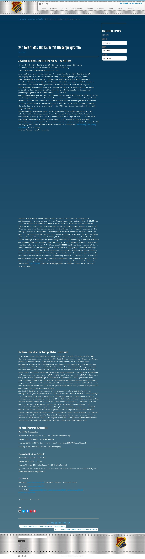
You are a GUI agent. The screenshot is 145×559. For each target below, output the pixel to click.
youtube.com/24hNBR (36, 486)
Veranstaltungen (76, 8)
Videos (119, 8)
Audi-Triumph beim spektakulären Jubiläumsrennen (76, 529)
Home (44, 8)
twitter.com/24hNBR (75, 490)
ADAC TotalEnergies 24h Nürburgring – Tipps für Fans (42, 526)
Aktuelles (53, 8)
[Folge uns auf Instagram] (47, 4)
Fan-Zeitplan (34, 263)
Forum (20, 550)
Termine (63, 8)
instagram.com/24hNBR (57, 490)
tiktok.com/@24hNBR (26, 492)
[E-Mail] (40, 4)
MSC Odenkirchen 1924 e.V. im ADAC (74, 556)
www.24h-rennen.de (35, 482)
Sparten (100, 8)
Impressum (22, 546)
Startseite (22, 19)
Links (140, 8)
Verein (90, 8)
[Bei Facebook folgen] (44, 4)
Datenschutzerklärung (24, 548)
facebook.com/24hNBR (38, 490)
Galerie (110, 8)
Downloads (130, 8)
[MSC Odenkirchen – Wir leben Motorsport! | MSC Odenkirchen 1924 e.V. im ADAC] (16, 7)
